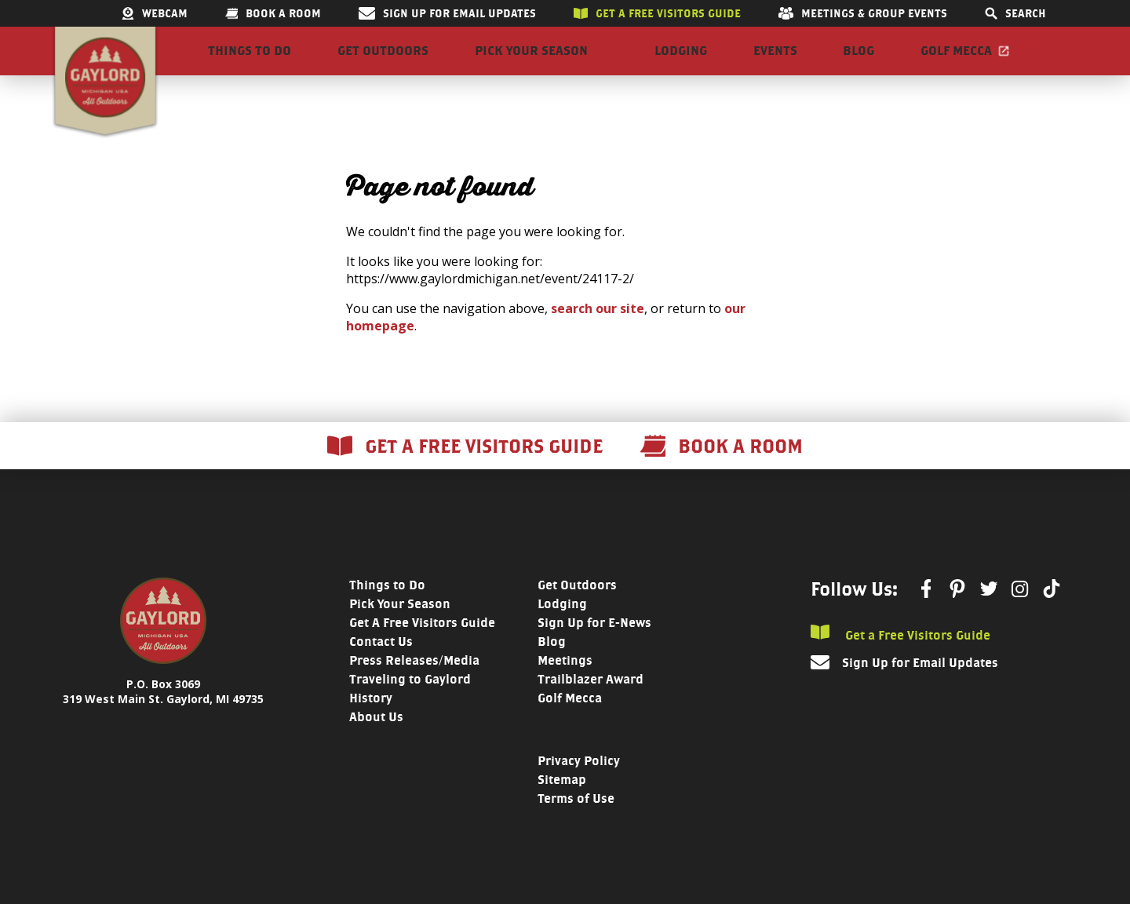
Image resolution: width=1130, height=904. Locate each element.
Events (775, 63)
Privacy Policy (579, 787)
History (370, 724)
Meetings (565, 687)
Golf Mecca (956, 63)
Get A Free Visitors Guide (422, 649)
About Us (376, 743)
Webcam (155, 13)
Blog (858, 63)
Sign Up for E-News (594, 649)
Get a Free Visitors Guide (900, 660)
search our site (597, 335)
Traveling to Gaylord (410, 705)
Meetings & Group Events (862, 13)
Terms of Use (576, 825)
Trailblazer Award (590, 705)
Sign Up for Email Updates (447, 13)
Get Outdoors (382, 63)
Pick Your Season (531, 63)
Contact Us (381, 668)
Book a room (273, 13)
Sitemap (562, 806)
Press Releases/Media (414, 687)
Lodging (680, 63)
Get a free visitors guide (657, 13)
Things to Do (249, 63)
